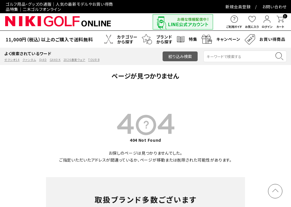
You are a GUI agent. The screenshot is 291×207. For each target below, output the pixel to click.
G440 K (55, 58)
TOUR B (93, 58)
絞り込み (180, 54)
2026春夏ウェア (74, 58)
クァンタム (29, 58)
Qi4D (43, 58)
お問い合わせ (164, 6)
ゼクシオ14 (12, 58)
